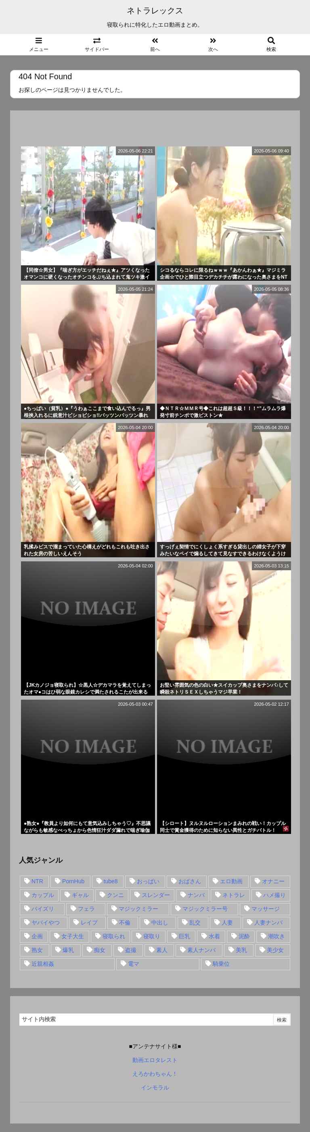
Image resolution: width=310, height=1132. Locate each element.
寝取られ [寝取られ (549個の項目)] (114, 936)
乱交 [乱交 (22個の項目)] (195, 922)
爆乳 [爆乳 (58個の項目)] (68, 950)
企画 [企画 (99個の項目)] (37, 936)
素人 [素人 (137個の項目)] (162, 950)
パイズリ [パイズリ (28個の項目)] (42, 909)
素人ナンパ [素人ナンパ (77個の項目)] (201, 950)
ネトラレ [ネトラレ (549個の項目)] (233, 895)
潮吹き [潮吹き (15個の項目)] (276, 936)
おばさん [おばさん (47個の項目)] (189, 881)
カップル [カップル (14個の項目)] (42, 895)
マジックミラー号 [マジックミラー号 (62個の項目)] (205, 909)
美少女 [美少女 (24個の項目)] (275, 950)
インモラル (155, 1087)
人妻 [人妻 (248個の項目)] (227, 922)
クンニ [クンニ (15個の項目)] (115, 895)
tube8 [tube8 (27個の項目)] (111, 881)
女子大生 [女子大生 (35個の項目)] (72, 936)
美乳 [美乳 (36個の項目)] (241, 950)
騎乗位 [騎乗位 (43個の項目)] (221, 964)
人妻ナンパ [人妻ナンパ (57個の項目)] (268, 922)
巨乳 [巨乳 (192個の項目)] (184, 936)
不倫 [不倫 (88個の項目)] (124, 922)
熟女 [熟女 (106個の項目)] (37, 950)
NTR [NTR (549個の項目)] (37, 881)
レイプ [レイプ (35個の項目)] (89, 922)
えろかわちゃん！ (155, 1074)
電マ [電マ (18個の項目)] (133, 964)
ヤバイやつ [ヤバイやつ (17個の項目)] (45, 922)
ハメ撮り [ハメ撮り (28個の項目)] (274, 895)
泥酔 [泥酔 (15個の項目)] (244, 936)
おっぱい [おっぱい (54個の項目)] (148, 881)
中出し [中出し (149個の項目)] (159, 922)
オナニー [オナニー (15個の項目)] (273, 881)
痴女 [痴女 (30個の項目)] (99, 950)
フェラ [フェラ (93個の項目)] (86, 909)
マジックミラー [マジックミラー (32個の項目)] (138, 909)
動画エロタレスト (155, 1060)
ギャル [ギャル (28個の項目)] (80, 895)
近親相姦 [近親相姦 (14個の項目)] (42, 964)
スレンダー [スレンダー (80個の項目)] (156, 895)
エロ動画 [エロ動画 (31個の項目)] (231, 881)
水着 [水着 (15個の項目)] (214, 936)
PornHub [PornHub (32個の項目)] (73, 881)
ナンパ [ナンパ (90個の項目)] (196, 895)
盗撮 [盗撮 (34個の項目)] (130, 950)
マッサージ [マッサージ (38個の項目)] (265, 909)
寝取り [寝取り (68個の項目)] (151, 936)
